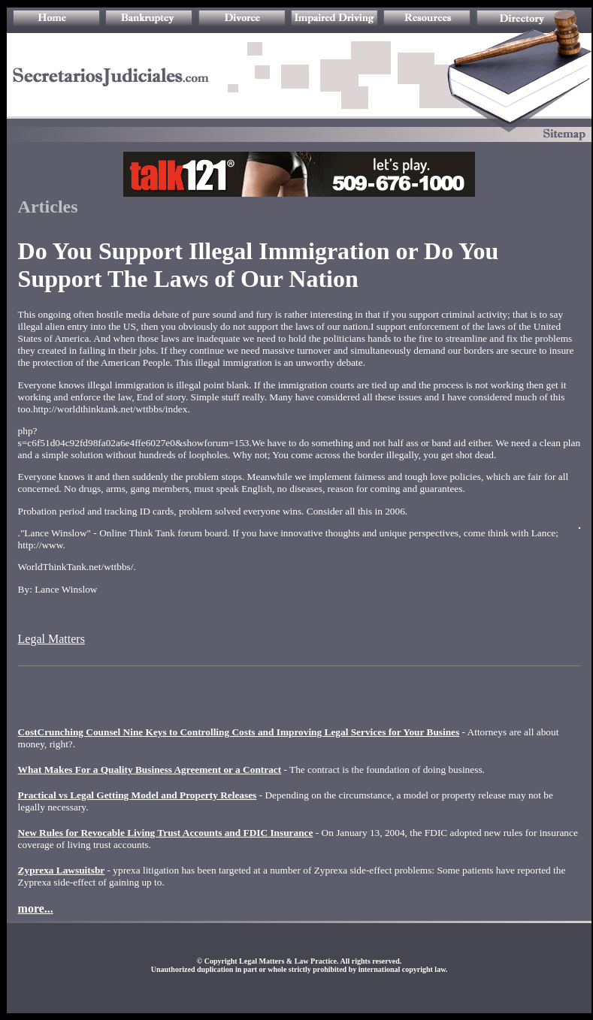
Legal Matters (51, 638)
